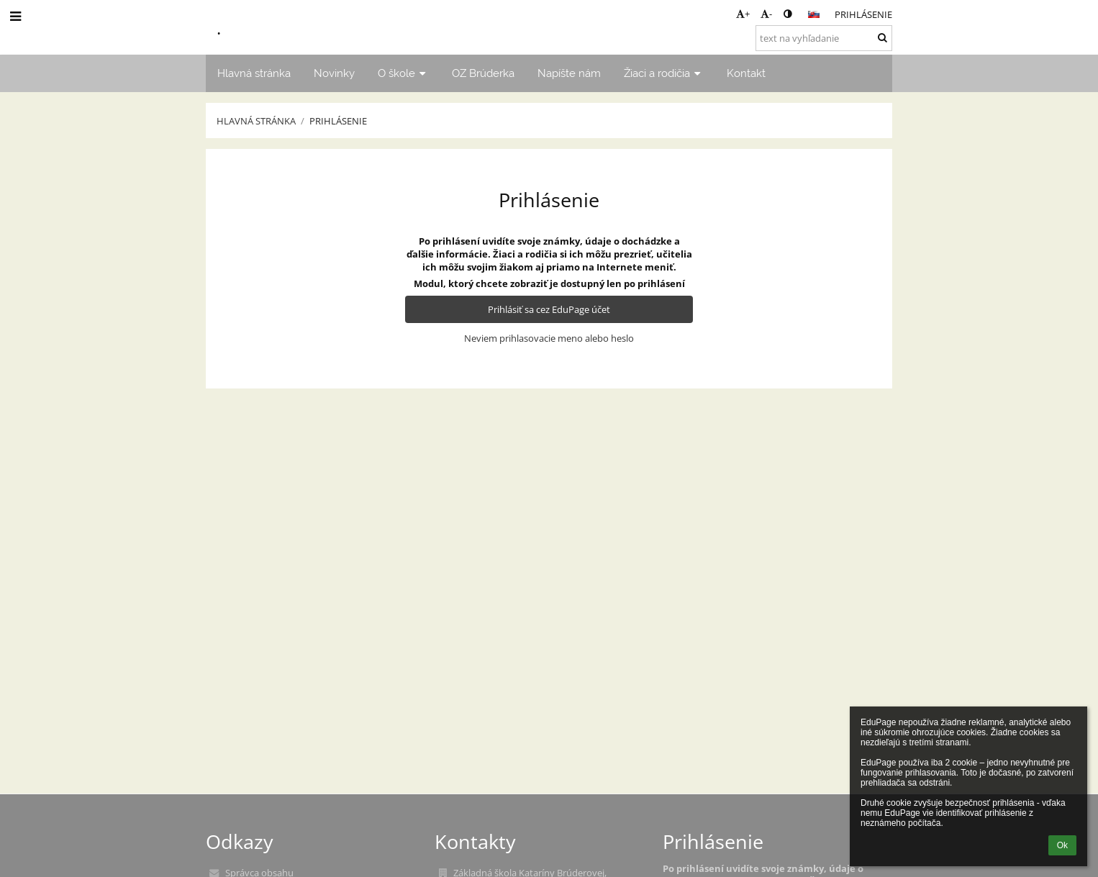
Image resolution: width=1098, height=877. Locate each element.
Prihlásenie (863, 14)
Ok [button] (1062, 845)
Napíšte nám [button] (569, 73)
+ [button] (743, 13)
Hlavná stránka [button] (254, 73)
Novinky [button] (334, 73)
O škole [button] (403, 73)
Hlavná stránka (256, 120)
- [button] (766, 13)
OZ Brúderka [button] (483, 73)
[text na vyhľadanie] (824, 38)
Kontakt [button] (746, 73)
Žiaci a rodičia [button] (664, 73)
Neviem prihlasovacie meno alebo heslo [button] (549, 338)
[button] (814, 14)
